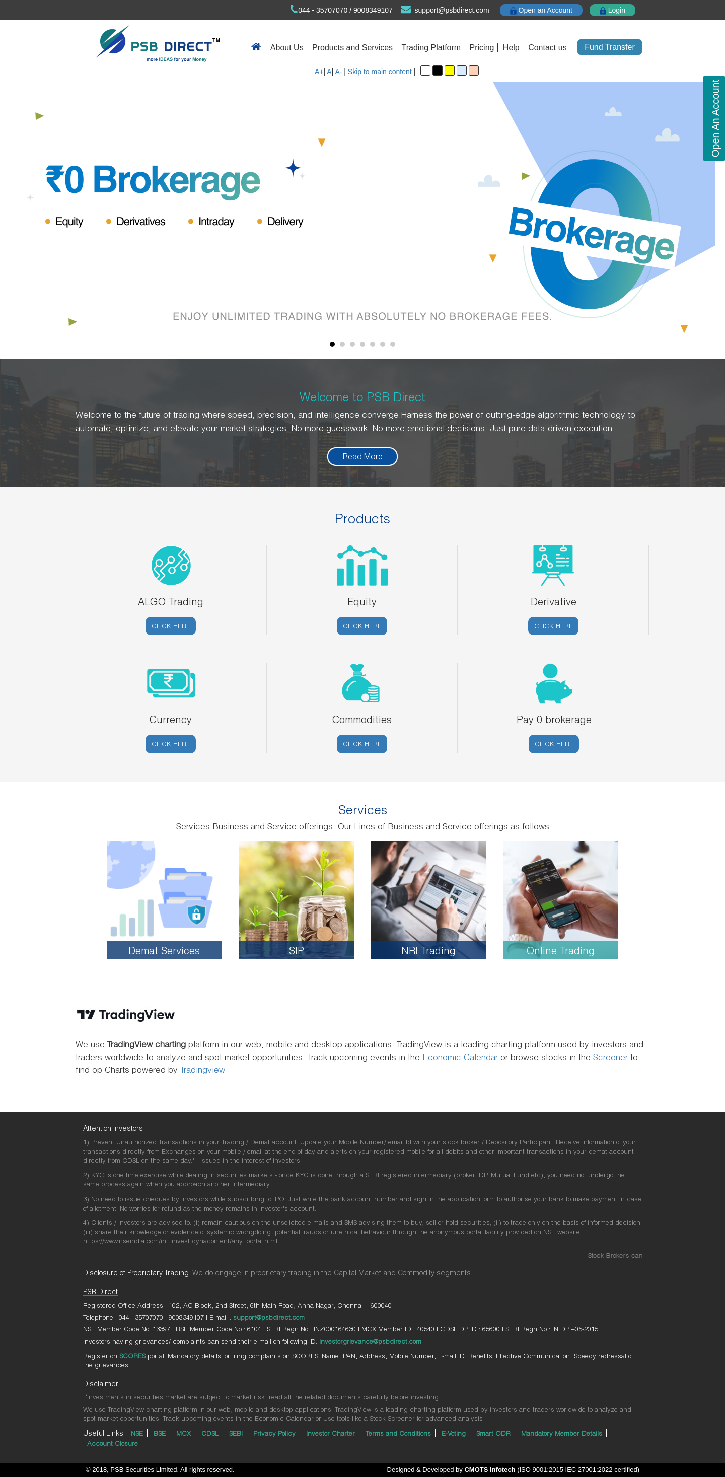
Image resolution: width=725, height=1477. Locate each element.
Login (612, 10)
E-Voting (454, 1433)
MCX (183, 1433)
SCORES (132, 1356)
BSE (160, 1433)
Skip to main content (380, 71)
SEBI (236, 1433)
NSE (137, 1433)
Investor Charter (330, 1433)
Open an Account (541, 10)
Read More (363, 456)
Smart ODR (493, 1433)
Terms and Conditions (398, 1433)
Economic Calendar (460, 1056)
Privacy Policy (274, 1433)
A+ (319, 71)
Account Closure (112, 1443)
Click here (171, 626)
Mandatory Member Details (561, 1433)
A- (338, 71)
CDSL (210, 1433)
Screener (610, 1056)
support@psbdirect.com (452, 10)
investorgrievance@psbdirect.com (370, 1341)
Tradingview (202, 1069)
